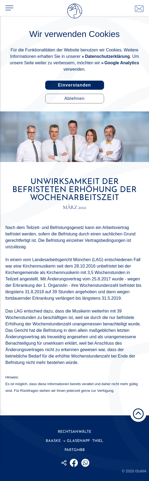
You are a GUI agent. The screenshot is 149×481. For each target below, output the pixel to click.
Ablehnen (74, 98)
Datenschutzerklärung (107, 56)
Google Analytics (121, 63)
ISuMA (140, 471)
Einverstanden (74, 85)
